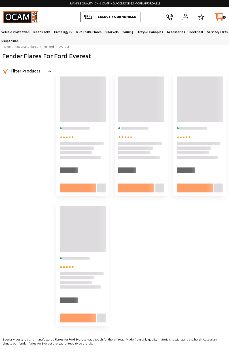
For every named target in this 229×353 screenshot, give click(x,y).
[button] (27, 71)
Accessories (176, 32)
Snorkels (112, 32)
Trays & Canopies (150, 32)
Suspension (10, 41)
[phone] (170, 17)
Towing (128, 32)
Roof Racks (41, 32)
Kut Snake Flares (89, 32)
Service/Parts (217, 32)
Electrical (196, 32)
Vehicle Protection (15, 32)
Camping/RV (63, 32)
